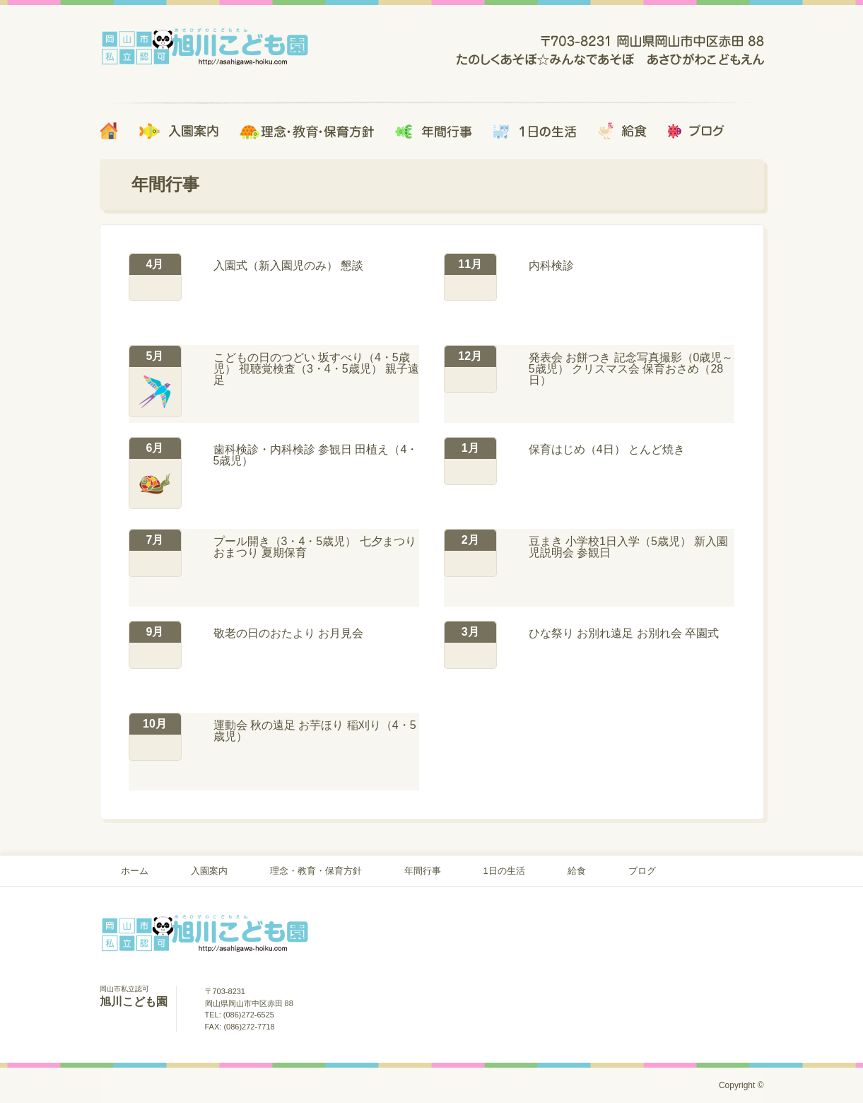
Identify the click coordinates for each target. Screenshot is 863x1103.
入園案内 (209, 870)
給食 (577, 870)
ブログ (642, 870)
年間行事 (422, 870)
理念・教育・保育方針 (316, 870)
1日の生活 (504, 870)
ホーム (134, 870)
